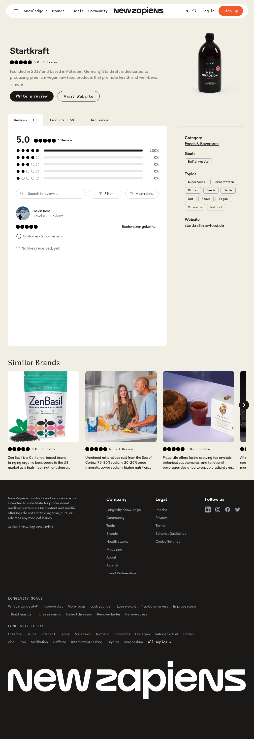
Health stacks (117, 541)
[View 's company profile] (43, 406)
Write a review (32, 96)
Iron (23, 642)
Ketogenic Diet (166, 634)
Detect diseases (79, 614)
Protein (188, 634)
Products (63, 120)
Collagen (142, 634)
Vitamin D (49, 634)
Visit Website (79, 96)
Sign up (230, 11)
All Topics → (159, 642)
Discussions (99, 120)
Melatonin (83, 634)
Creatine (15, 634)
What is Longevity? (23, 606)
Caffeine (59, 642)
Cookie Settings (168, 541)
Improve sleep (184, 606)
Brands (60, 11)
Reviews (25, 120)
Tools (78, 11)
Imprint (161, 510)
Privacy (161, 517)
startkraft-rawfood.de (204, 225)
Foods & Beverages (202, 143)
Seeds (211, 190)
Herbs (228, 190)
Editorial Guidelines (171, 533)
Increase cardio (48, 614)
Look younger (101, 606)
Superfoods (196, 182)
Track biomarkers (154, 606)
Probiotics (122, 634)
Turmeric (102, 634)
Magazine (114, 549)
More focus (77, 606)
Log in (208, 11)
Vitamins (195, 207)
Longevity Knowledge (123, 510)
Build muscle (198, 161)
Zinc (11, 642)
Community (98, 11)
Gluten (193, 190)
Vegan (223, 199)
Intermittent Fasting (86, 642)
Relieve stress (136, 614)
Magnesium (133, 642)
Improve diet (53, 606)
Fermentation (224, 182)
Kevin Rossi (42, 211)
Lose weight (126, 606)
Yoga (66, 634)
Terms (160, 525)
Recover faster (108, 614)
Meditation (39, 642)
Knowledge (35, 11)
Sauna (31, 634)
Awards (112, 565)
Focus (206, 199)
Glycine (113, 642)
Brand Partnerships (121, 573)
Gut (190, 199)
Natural (216, 207)
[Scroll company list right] (244, 405)
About (111, 557)
